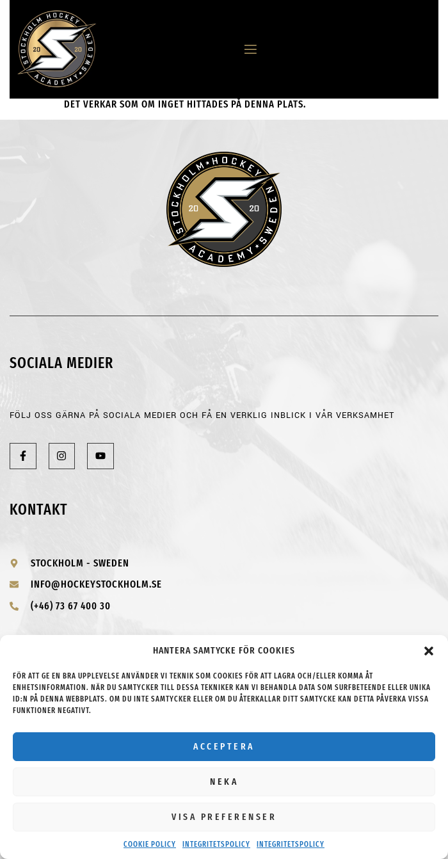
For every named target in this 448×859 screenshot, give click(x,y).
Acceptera (224, 746)
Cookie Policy (150, 844)
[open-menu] (246, 49)
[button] (428, 651)
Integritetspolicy (216, 844)
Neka (224, 781)
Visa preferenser (224, 817)
